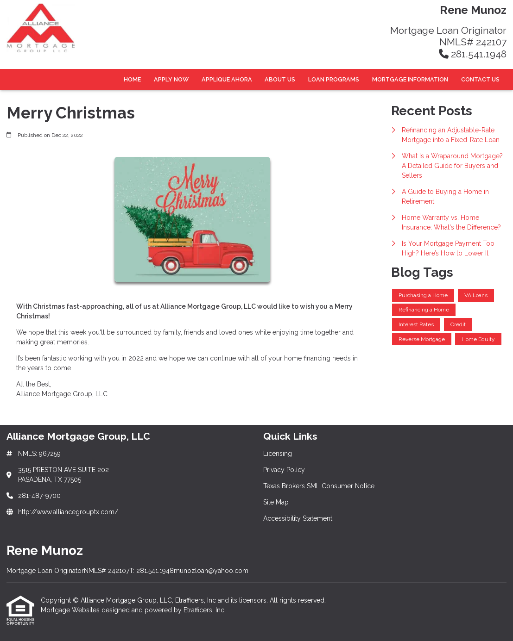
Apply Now (171, 79)
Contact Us (480, 79)
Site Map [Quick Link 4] (276, 502)
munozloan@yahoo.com (211, 570)
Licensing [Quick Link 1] (277, 453)
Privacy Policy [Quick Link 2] (284, 469)
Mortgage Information (410, 79)
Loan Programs (333, 79)
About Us (280, 79)
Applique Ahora (227, 79)
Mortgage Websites (71, 610)
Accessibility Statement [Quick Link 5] (297, 518)
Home (132, 79)
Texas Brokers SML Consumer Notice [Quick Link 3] (318, 486)
